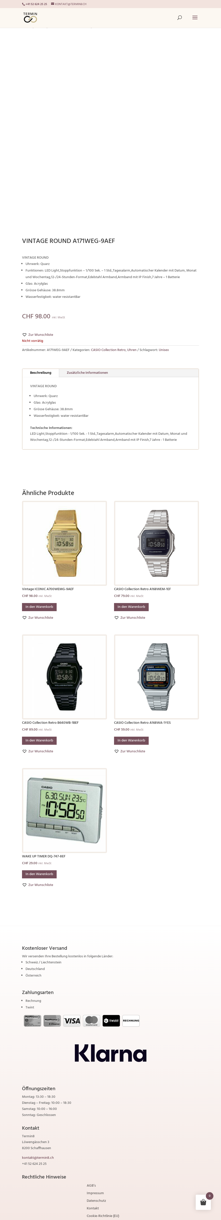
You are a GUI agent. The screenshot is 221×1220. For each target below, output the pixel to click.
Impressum (95, 1194)
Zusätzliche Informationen (87, 373)
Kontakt (93, 1209)
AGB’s (91, 1186)
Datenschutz (96, 1201)
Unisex (164, 350)
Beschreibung (40, 373)
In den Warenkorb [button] (39, 607)
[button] (37, 335)
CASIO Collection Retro (108, 350)
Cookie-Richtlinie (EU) (103, 1216)
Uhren (132, 350)
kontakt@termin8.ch (38, 1158)
